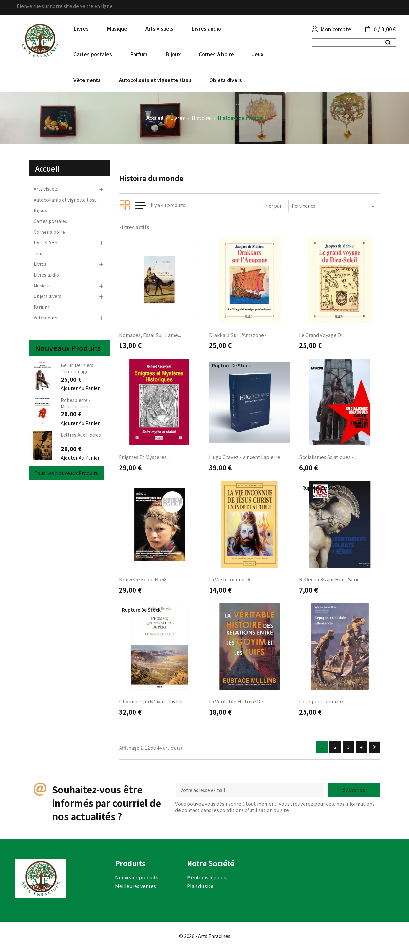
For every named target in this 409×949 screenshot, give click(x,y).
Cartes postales (92, 54)
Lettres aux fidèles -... (81, 438)
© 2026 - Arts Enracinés (204, 935)
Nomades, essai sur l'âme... (150, 335)
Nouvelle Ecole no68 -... (145, 579)
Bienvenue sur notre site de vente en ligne (64, 6)
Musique (117, 28)
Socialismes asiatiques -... (327, 457)
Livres (81, 28)
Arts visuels (159, 28)
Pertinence (334, 206)
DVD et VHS (45, 242)
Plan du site (200, 886)
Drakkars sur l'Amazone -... (239, 335)
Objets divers (225, 80)
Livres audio (206, 28)
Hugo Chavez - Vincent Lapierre (244, 457)
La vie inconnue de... (232, 579)
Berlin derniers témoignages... (77, 368)
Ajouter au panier (80, 388)
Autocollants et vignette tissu (155, 80)
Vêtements (87, 80)
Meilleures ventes (135, 886)
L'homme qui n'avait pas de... (152, 701)
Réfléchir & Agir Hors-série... (331, 579)
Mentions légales (206, 877)
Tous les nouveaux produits (66, 473)
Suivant (374, 747)
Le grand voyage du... (323, 335)
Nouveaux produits (136, 877)
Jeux (257, 54)
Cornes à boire (216, 54)
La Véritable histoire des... (238, 701)
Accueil (47, 168)
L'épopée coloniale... (322, 701)
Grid (124, 205)
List (140, 205)
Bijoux (173, 54)
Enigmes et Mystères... (144, 457)
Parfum (138, 54)
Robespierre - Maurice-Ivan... (76, 403)
